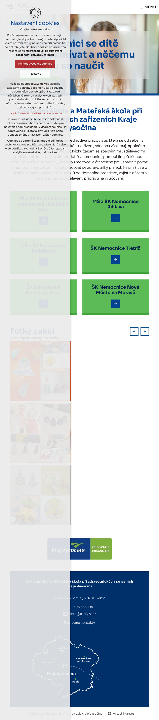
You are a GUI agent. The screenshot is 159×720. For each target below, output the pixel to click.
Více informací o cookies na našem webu (35, 113)
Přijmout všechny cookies (35, 63)
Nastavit (35, 73)
